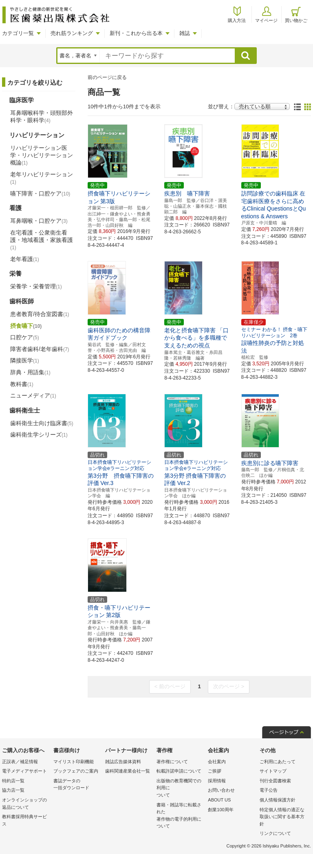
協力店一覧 (13, 790)
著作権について (172, 761)
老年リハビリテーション (41, 178)
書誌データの (77, 785)
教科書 (21, 384)
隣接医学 (24, 360)
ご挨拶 (214, 770)
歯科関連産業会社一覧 (127, 770)
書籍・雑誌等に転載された (180, 816)
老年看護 (24, 259)
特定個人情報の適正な (283, 817)
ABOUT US (219, 799)
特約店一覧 (13, 780)
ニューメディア (33, 395)
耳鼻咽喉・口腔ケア (39, 220)
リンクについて (275, 833)
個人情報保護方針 (277, 799)
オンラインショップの (25, 804)
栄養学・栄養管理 (36, 286)
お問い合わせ (221, 790)
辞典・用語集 (30, 372)
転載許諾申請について (178, 770)
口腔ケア (24, 337)
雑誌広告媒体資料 (123, 761)
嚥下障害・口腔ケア (40, 193)
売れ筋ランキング (72, 33)
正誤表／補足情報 (20, 761)
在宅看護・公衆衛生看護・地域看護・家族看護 (41, 239)
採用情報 (217, 780)
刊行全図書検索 (275, 780)
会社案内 (217, 761)
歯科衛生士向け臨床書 (41, 423)
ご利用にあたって (277, 761)
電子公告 (269, 790)
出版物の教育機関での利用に (180, 788)
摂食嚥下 (26, 326)
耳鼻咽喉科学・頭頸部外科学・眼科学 (41, 116)
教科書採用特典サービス (24, 820)
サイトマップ (273, 770)
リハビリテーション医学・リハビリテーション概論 (41, 155)
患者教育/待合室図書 (39, 314)
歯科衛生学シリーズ (39, 434)
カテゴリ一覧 (18, 33)
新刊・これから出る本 (136, 33)
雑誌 (184, 33)
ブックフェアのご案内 (75, 770)
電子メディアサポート (24, 770)
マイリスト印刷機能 (73, 761)
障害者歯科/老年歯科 (39, 349)
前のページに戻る (107, 77)
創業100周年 (220, 809)
